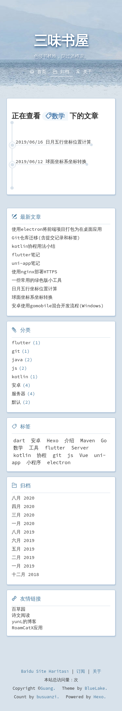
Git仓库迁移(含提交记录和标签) (46, 238)
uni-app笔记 (26, 263)
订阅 (80, 671)
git (16, 351)
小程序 (33, 462)
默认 (16, 402)
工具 (34, 448)
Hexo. (98, 697)
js (14, 368)
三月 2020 (23, 515)
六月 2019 (23, 540)
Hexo (53, 440)
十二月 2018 (25, 574)
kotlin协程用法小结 (33, 246)
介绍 (69, 440)
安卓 (16, 385)
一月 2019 (23, 566)
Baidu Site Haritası (45, 671)
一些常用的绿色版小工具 (37, 280)
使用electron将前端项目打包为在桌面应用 (57, 229)
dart (19, 440)
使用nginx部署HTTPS (34, 272)
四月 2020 (23, 506)
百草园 (18, 609)
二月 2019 (23, 557)
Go (104, 440)
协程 (42, 455)
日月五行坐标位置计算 (34, 289)
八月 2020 (23, 498)
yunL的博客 (24, 621)
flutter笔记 (26, 255)
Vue (83, 455)
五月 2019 (23, 549)
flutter (21, 343)
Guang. (48, 688)
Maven (87, 440)
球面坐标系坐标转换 (32, 297)
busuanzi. (47, 697)
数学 (18, 448)
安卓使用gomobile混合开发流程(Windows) (58, 306)
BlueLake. (95, 688)
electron (59, 462)
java (17, 360)
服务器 (18, 394)
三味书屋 (61, 40)
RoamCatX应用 (27, 628)
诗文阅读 (21, 615)
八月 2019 (23, 532)
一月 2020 (23, 523)
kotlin (20, 377)
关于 (97, 671)
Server (80, 448)
